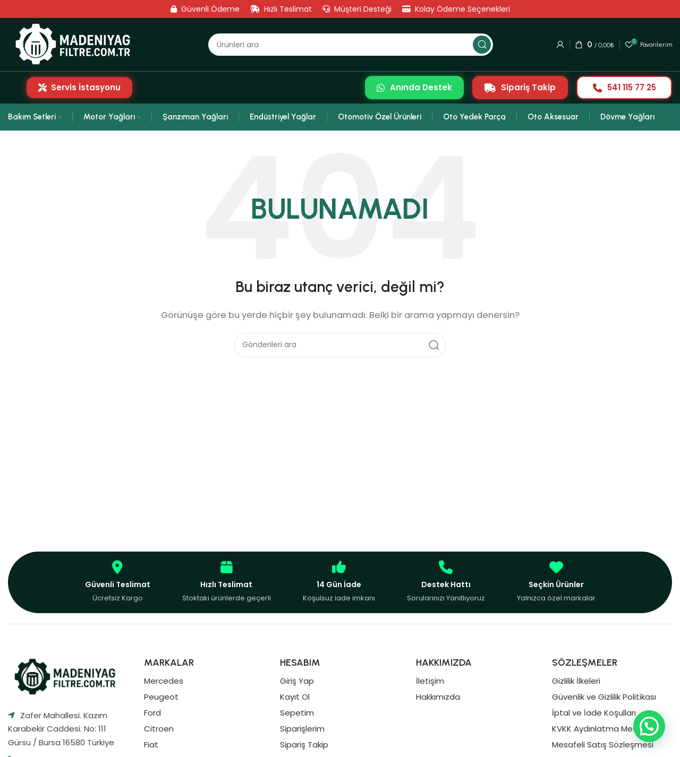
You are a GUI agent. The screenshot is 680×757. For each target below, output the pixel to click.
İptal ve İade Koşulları (594, 712)
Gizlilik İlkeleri (576, 680)
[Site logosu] (76, 44)
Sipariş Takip (520, 87)
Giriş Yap (297, 680)
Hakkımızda (438, 696)
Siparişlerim (302, 728)
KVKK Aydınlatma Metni (597, 728)
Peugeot (161, 696)
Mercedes (163, 680)
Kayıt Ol (295, 696)
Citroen (159, 728)
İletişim (430, 680)
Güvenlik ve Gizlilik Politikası (604, 696)
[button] (649, 726)
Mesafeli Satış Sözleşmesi (602, 744)
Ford (152, 712)
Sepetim (297, 712)
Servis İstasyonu (79, 87)
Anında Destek (414, 87)
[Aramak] (350, 44)
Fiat (151, 744)
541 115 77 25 (624, 87)
